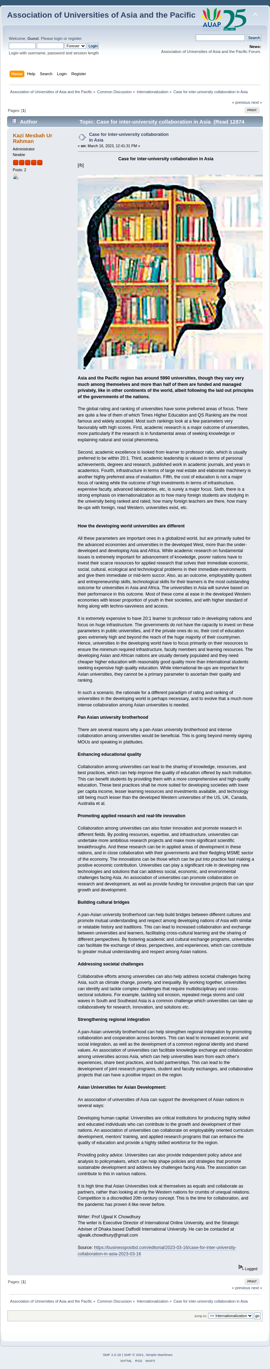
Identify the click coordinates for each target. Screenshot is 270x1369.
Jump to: (200, 1316)
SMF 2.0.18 (112, 1355)
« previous (241, 102)
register (74, 38)
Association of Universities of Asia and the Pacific (101, 15)
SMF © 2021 (134, 1355)
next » (256, 102)
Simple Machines (159, 1355)
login (58, 38)
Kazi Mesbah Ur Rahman (32, 138)
